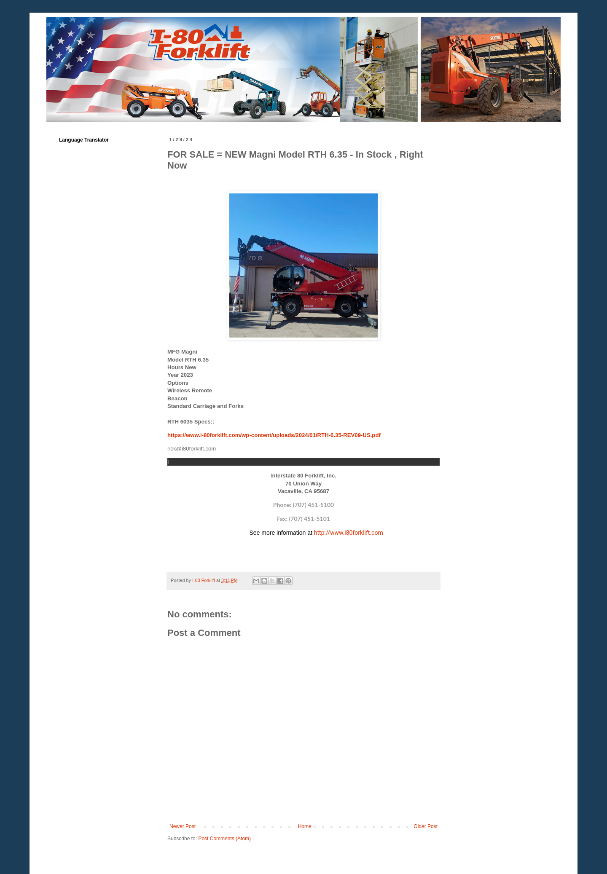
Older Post (426, 826)
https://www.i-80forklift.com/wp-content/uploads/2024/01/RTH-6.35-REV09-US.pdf (274, 435)
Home (305, 826)
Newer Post (182, 826)
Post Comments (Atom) (224, 839)
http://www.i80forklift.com (348, 532)
